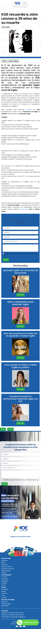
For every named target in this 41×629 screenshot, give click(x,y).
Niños (3, 562)
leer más (20, 295)
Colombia (4, 589)
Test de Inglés (6, 604)
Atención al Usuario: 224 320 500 (12, 615)
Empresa (4, 565)
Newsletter (5, 606)
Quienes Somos (6, 567)
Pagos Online (5, 571)
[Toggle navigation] (24, 3)
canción (29, 110)
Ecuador (4, 598)
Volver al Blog (13, 61)
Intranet (4, 573)
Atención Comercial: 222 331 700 (12, 613)
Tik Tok (3, 585)
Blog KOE (4, 602)
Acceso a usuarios (7, 569)
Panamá (4, 593)
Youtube (4, 577)
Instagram (4, 581)
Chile (3, 595)
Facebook (4, 579)
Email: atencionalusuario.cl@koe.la (13, 617)
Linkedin (4, 583)
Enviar (6, 260)
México (3, 591)
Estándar (4, 560)
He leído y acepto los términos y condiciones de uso (20, 255)
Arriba (10, 429)
